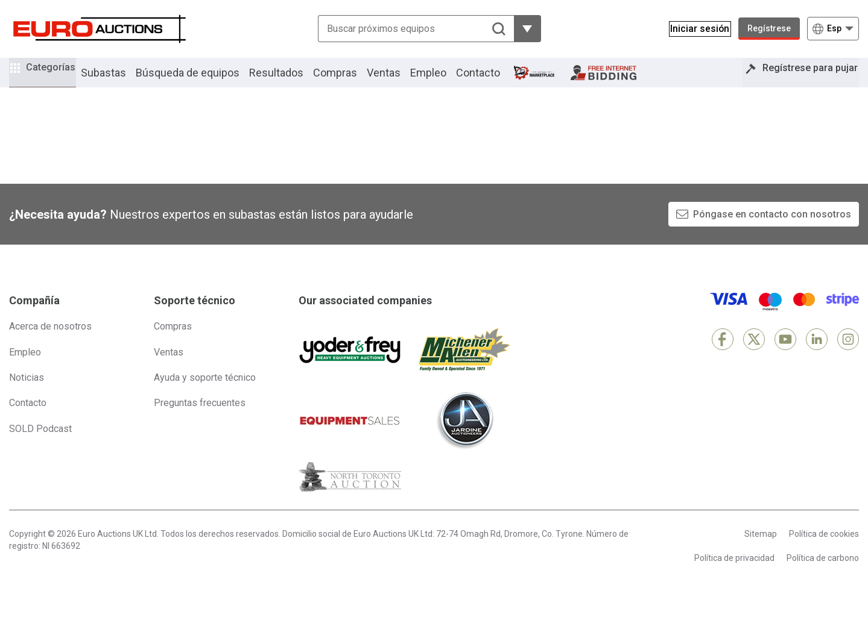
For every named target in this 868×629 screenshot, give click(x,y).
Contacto (494, 80)
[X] (754, 356)
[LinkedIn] (817, 356)
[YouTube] (785, 356)
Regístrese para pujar (802, 80)
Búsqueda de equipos (204, 80)
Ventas (400, 80)
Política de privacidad (734, 574)
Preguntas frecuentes (200, 419)
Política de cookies (824, 550)
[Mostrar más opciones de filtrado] (522, 28)
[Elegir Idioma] (833, 28)
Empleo (444, 80)
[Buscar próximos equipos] (410, 28)
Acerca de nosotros (50, 343)
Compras (351, 80)
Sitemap (760, 550)
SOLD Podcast (40, 445)
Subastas (119, 80)
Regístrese (769, 28)
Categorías (58, 78)
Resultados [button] (292, 80)
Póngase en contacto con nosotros (772, 230)
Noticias (26, 393)
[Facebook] (722, 356)
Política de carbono (823, 574)
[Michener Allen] (464, 366)
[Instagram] (848, 356)
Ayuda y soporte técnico (205, 393)
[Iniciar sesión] (694, 28)
